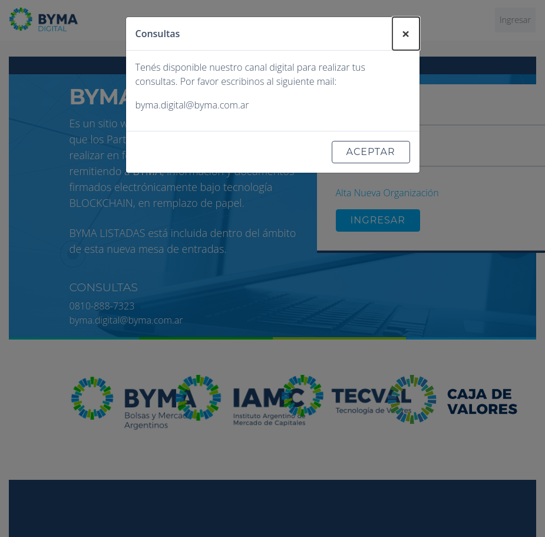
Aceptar (370, 151)
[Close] (406, 33)
